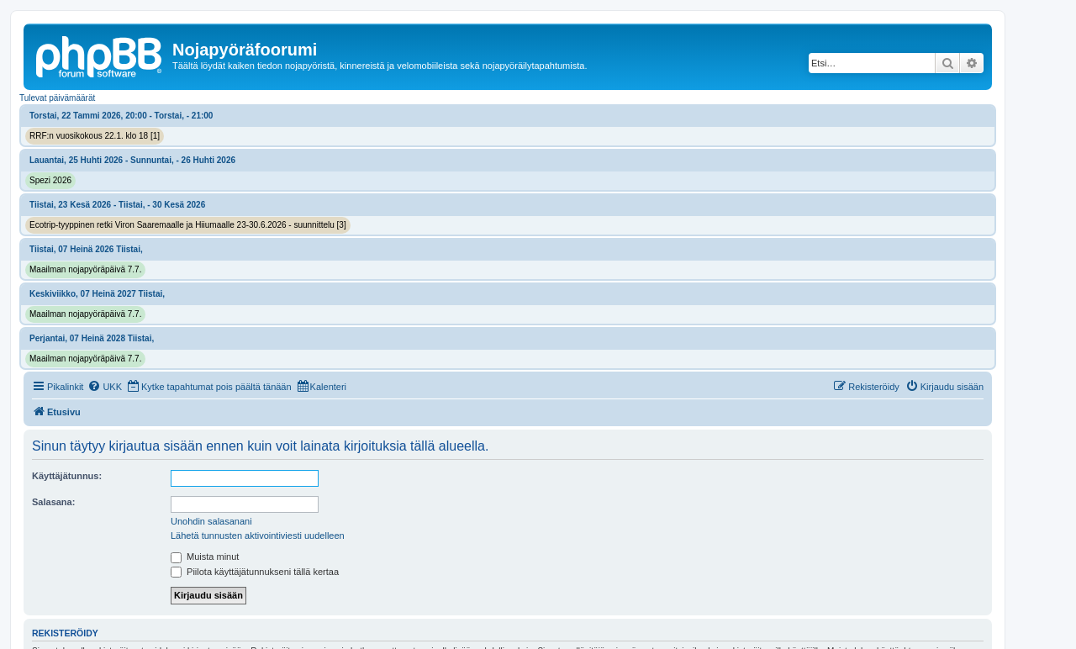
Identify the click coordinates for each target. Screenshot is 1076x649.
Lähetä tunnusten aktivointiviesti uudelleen (258, 535)
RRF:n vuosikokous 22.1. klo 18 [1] (94, 135)
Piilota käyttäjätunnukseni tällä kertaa (255, 572)
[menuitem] (104, 387)
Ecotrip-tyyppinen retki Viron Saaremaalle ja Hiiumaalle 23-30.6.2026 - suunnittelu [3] (187, 225)
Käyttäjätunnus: (67, 476)
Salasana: (53, 502)
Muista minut (205, 556)
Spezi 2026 (50, 180)
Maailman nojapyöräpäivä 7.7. (85, 269)
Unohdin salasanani (211, 521)
